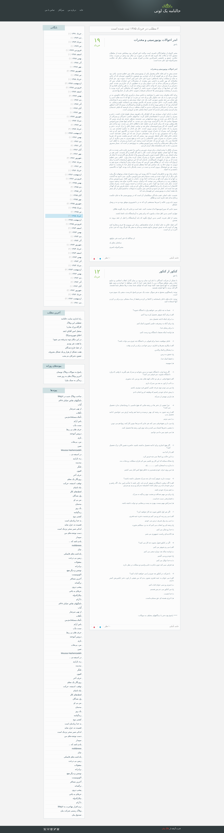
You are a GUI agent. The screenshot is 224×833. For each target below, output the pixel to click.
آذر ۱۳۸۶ (77, 145)
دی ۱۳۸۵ (77, 187)
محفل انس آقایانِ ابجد (72, 331)
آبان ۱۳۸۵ (77, 195)
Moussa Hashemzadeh (71, 450)
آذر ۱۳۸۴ (77, 240)
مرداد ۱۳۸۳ (76, 265)
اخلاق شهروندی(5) (73, 335)
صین (79, 446)
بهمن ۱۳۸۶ (76, 137)
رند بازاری (77, 458)
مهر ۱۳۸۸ (77, 67)
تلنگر (79, 467)
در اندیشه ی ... (75, 454)
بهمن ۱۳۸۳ (76, 257)
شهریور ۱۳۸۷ (75, 116)
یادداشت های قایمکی (72, 554)
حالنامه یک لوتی (167, 11)
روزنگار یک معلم (74, 479)
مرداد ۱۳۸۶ (76, 162)
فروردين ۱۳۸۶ (75, 178)
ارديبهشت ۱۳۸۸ (74, 83)
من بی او (77, 500)
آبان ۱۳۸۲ (77, 286)
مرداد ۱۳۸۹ (76, 42)
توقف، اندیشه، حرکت (72, 483)
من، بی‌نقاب (76, 442)
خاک (79, 549)
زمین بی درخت (75, 558)
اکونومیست (76, 574)
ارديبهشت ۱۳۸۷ (74, 133)
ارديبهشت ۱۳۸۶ (74, 174)
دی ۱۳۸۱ (77, 303)
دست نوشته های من (72, 533)
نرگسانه (78, 583)
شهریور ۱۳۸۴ (75, 245)
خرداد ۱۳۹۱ (76, 33)
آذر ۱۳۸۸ (77, 62)
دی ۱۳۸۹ (77, 38)
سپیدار (78, 537)
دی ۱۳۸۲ (77, 278)
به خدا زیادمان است (73, 520)
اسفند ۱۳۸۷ (76, 91)
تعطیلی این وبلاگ (74, 323)
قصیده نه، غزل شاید (73, 525)
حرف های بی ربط (73, 429)
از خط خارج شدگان (73, 348)
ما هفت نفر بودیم (74, 343)
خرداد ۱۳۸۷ (76, 129)
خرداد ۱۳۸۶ (76, 170)
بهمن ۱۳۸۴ (76, 232)
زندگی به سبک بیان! (73, 380)
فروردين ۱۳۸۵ (75, 224)
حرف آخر (77, 475)
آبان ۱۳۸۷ (77, 108)
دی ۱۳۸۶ (77, 141)
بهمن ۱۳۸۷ (76, 96)
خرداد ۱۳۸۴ (76, 249)
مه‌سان (78, 504)
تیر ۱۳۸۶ (77, 166)
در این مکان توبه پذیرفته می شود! (67, 339)
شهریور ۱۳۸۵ (75, 203)
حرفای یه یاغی (75, 591)
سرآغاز (61, 10)
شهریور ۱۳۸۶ (75, 158)
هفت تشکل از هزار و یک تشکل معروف (64, 352)
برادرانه (78, 566)
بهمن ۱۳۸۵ (76, 183)
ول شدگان (77, 496)
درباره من (72, 10)
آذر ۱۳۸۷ (77, 104)
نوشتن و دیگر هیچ (74, 570)
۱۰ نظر (108, 258)
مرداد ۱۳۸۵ (76, 207)
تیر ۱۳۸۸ (77, 75)
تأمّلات (78, 413)
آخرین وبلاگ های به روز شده (69, 376)
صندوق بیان (76, 815)
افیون (79, 471)
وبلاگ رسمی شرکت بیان (71, 811)
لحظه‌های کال (75, 491)
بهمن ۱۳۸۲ (76, 274)
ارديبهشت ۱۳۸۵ (74, 220)
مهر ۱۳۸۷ (77, 112)
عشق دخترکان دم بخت (71, 356)
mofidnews (76, 545)
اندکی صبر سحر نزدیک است (69, 529)
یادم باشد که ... (75, 541)
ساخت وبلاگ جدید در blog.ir (69, 396)
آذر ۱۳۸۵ (77, 191)
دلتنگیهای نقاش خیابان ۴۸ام (70, 400)
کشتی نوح (77, 516)
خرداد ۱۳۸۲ (76, 294)
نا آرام (78, 599)
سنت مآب (77, 425)
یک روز (78, 508)
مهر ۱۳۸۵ (77, 199)
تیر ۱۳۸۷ (77, 125)
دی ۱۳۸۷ (77, 100)
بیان (163, 828)
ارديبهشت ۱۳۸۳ (74, 269)
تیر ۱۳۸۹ (77, 46)
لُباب (79, 404)
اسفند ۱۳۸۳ (76, 253)
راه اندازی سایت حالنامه (71, 319)
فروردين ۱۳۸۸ (75, 87)
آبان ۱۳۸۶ (77, 149)
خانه (81, 10)
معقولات (77, 562)
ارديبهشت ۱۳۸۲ (74, 298)
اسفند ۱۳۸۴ (76, 228)
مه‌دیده (78, 462)
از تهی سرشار (75, 409)
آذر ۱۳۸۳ (77, 261)
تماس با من (50, 10)
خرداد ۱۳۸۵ (76, 216)
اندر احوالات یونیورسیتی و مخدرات (155, 39)
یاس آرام (77, 421)
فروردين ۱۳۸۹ (75, 50)
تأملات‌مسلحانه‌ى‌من (73, 417)
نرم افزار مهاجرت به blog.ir (69, 806)
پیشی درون (76, 587)
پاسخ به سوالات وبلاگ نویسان (69, 372)
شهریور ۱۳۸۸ (75, 71)
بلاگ (167, 828)
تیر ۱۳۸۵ (77, 212)
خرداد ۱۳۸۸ (76, 79)
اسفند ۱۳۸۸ (76, 54)
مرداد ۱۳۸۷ (76, 120)
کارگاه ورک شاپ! (74, 327)
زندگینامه (77, 512)
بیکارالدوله (77, 595)
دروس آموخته (75, 433)
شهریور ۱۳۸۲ (75, 290)
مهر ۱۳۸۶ (77, 154)
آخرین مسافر (75, 578)
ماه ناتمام (77, 487)
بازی (79, 438)
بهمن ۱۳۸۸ (76, 58)
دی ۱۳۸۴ (77, 236)
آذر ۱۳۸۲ (77, 282)
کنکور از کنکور (168, 271)
